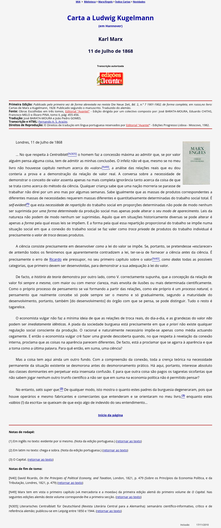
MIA (78, 1)
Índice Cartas (122, 1)
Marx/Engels (105, 1)
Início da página (110, 415)
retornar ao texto (129, 441)
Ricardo (55, 259)
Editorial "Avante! (137, 125)
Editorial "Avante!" (77, 111)
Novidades (139, 1)
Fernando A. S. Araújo (52, 122)
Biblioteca (90, 1)
